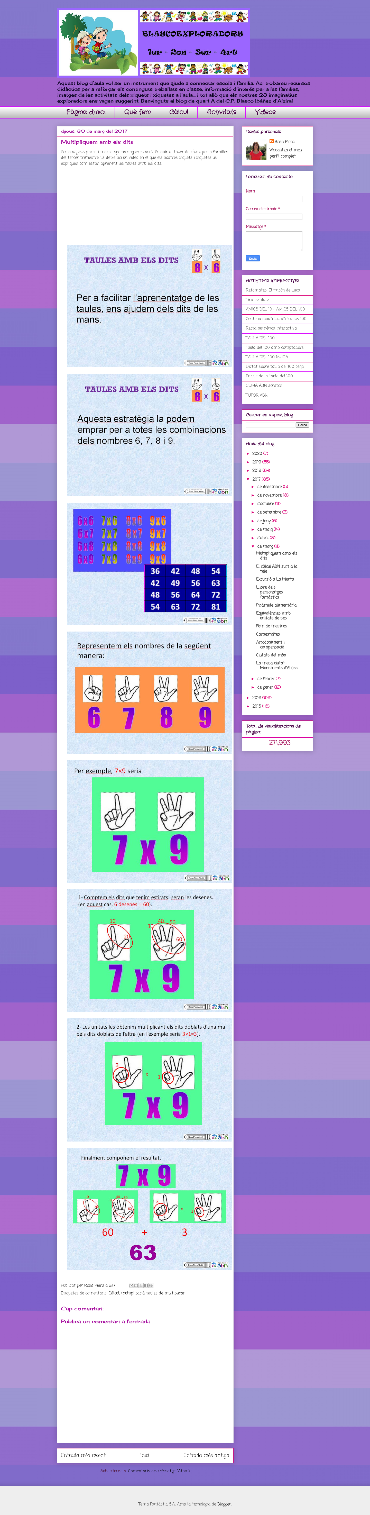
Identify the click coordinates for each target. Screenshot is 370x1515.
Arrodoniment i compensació (270, 645)
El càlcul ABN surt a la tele (276, 569)
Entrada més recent (83, 1455)
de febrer (266, 679)
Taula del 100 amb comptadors (275, 348)
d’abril (263, 538)
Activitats (221, 112)
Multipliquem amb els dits (276, 556)
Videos (265, 112)
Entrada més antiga (206, 1455)
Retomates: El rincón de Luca (273, 290)
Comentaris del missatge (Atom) (159, 1471)
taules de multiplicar (165, 1293)
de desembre (270, 487)
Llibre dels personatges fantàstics (269, 592)
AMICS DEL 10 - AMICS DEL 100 (275, 309)
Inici (144, 1455)
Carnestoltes (268, 635)
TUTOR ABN (257, 396)
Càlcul (178, 112)
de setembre (269, 512)
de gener (265, 688)
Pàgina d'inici (85, 112)
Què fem (137, 112)
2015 (257, 707)
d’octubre (266, 504)
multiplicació (132, 1293)
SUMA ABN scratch (264, 386)
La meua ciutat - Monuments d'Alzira (277, 665)
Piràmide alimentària (276, 606)
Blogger (224, 1504)
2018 (257, 471)
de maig (265, 530)
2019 (257, 462)
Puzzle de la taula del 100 (269, 376)
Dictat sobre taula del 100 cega (275, 367)
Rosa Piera (284, 142)
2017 (257, 480)
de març (265, 547)
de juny (264, 521)
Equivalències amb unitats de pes (273, 616)
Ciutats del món (271, 655)
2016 (257, 698)
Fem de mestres (271, 626)
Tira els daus (258, 300)
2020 (257, 454)
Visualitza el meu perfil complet (286, 153)
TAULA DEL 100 (260, 338)
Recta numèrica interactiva (271, 328)
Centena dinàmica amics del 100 (276, 319)
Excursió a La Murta (275, 580)
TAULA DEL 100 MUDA (267, 357)
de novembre (270, 495)
